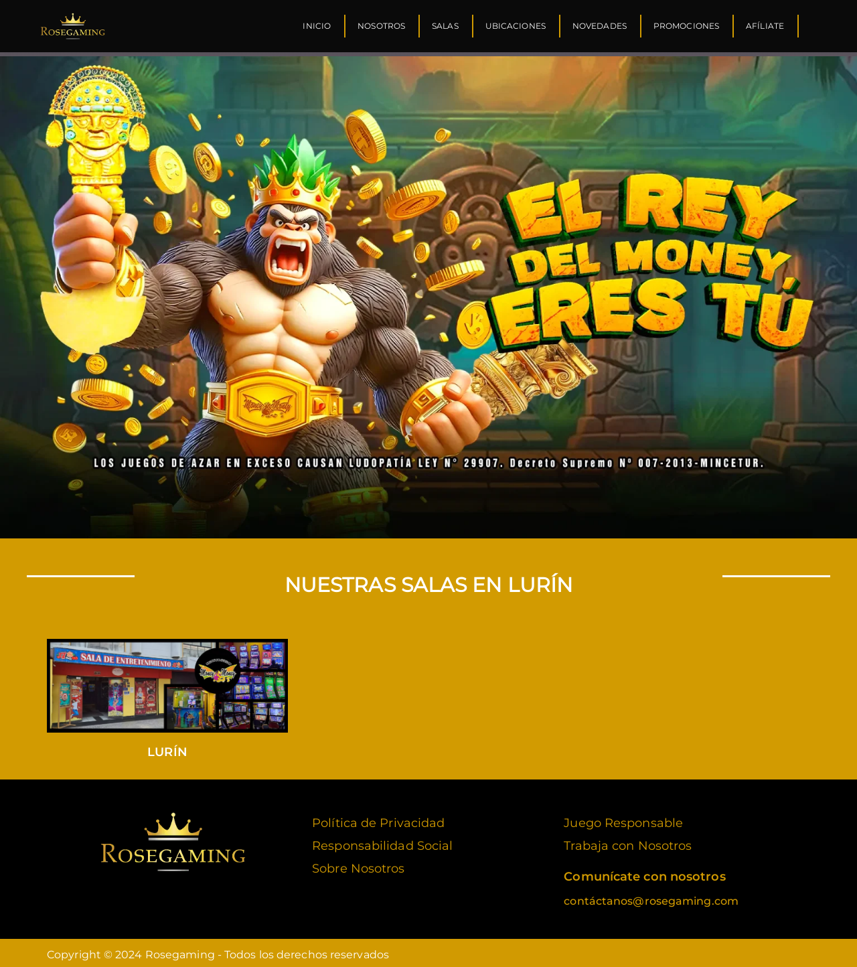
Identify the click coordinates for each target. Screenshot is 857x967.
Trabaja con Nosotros (628, 841)
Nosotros (381, 26)
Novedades (599, 26)
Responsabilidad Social (382, 841)
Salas (445, 26)
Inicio (317, 26)
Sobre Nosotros (358, 864)
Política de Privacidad (378, 819)
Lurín (167, 748)
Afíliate (765, 26)
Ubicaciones (515, 26)
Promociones (686, 26)
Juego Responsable (623, 819)
